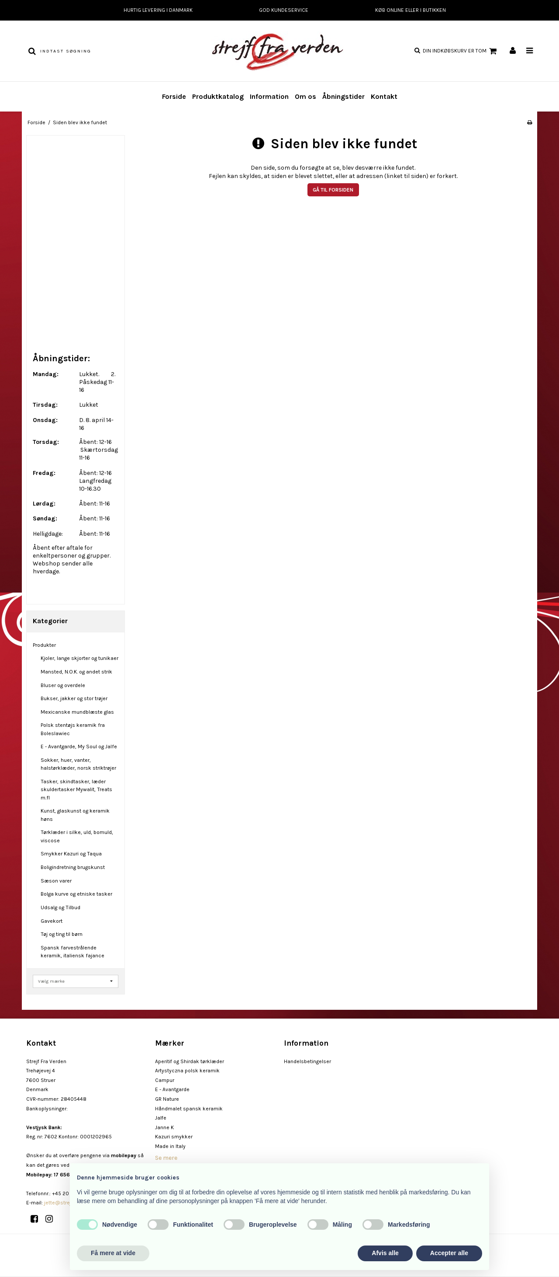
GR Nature (167, 1099)
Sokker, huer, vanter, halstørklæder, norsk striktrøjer (78, 764)
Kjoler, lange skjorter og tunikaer (79, 658)
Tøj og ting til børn (62, 934)
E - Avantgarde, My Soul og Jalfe (79, 746)
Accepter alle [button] (449, 1252)
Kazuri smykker (174, 1137)
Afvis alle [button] (385, 1252)
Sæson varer (56, 881)
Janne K (164, 1127)
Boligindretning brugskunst (73, 867)
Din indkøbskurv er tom (461, 51)
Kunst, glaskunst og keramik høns (75, 815)
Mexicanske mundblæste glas (77, 712)
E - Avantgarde (172, 1089)
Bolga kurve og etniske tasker (76, 894)
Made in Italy (170, 1146)
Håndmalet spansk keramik (189, 1109)
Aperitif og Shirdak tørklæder (189, 1061)
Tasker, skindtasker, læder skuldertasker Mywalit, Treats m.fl (76, 789)
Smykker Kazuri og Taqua (71, 854)
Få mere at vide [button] (113, 1252)
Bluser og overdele (63, 685)
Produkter (44, 645)
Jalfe (160, 1118)
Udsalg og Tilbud (60, 907)
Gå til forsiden (333, 190)
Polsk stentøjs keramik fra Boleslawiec (73, 729)
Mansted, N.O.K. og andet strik (76, 672)
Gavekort (51, 921)
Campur (164, 1080)
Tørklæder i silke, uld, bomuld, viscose (77, 836)
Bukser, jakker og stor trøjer (74, 698)
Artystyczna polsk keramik (187, 1071)
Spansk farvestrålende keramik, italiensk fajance (72, 952)
